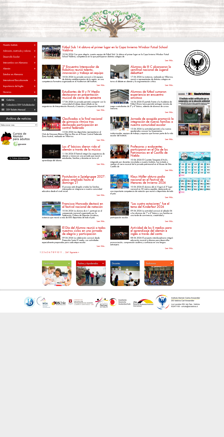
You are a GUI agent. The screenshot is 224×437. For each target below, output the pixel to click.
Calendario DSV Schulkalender (20, 104)
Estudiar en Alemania (13, 74)
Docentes (125, 263)
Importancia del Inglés (19, 86)
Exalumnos (159, 263)
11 (61, 252)
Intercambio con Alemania (19, 63)
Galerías (21, 100)
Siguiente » (74, 252)
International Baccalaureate (19, 80)
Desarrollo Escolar (19, 57)
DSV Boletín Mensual (21, 109)
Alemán (19, 69)
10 (57, 252)
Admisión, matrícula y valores (19, 51)
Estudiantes (57, 263)
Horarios (19, 92)
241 (67, 252)
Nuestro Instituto (19, 45)
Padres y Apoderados (91, 263)
